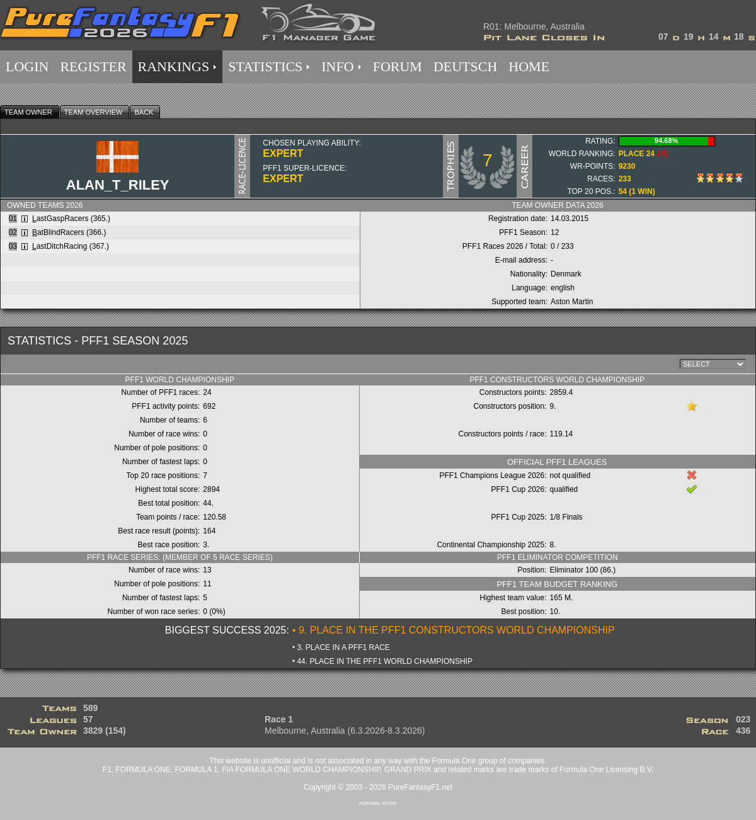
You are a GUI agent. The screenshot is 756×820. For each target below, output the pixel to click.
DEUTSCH (465, 66)
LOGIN (27, 66)
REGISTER (93, 66)
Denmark (566, 274)
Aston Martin (572, 301)
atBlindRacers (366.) (69, 232)
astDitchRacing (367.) (70, 246)
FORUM (397, 66)
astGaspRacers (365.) (71, 218)
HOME (528, 66)
